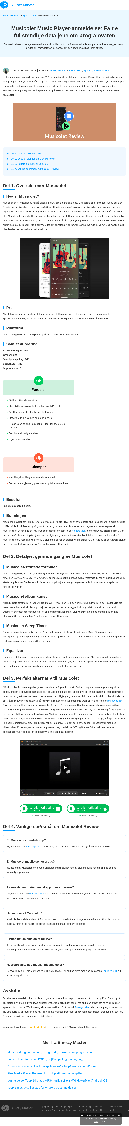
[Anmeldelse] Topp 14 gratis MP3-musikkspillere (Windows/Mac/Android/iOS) (57, 1080)
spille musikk (110, 971)
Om (67, 1106)
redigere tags (78, 531)
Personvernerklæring (80, 1106)
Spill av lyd (89, 70)
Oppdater (59, 1106)
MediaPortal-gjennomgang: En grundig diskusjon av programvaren (50, 1052)
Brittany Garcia (57, 70)
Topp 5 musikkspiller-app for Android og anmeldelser (41, 1087)
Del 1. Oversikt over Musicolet (26, 153)
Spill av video (30, 15)
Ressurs (15, 15)
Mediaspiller (102, 70)
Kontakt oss (96, 1106)
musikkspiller (32, 846)
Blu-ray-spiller (114, 700)
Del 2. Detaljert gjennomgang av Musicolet (33, 158)
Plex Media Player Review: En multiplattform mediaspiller (44, 1073)
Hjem (5, 15)
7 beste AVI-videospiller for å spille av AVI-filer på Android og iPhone (52, 1066)
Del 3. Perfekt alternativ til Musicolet (29, 164)
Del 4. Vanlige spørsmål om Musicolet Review (35, 169)
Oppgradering (47, 1106)
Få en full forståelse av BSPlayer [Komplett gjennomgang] (45, 1059)
